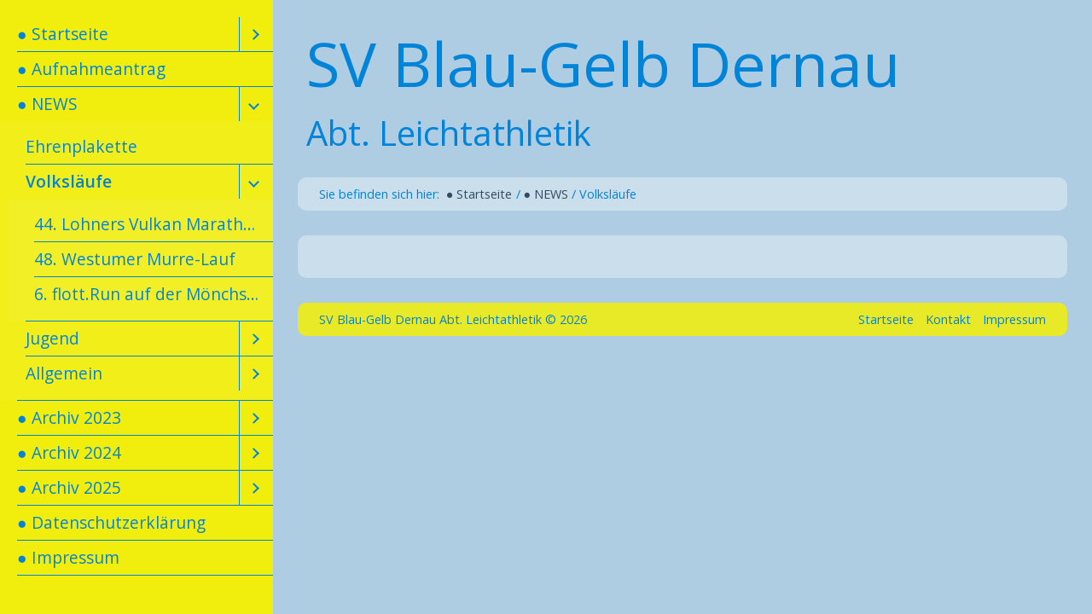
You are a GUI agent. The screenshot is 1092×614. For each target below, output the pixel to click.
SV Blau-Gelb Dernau (603, 63)
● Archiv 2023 (69, 417)
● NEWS (47, 103)
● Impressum (68, 557)
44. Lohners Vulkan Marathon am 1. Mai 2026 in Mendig (153, 223)
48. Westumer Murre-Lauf (134, 258)
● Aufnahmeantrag (91, 68)
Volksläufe (69, 181)
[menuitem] (136, 34)
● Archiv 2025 (69, 487)
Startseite (886, 319)
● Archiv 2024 (69, 452)
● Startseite (62, 33)
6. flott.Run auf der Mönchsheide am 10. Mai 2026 (153, 293)
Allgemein (64, 373)
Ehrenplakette (81, 146)
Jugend (52, 338)
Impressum (1014, 319)
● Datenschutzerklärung (111, 522)
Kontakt (948, 319)
